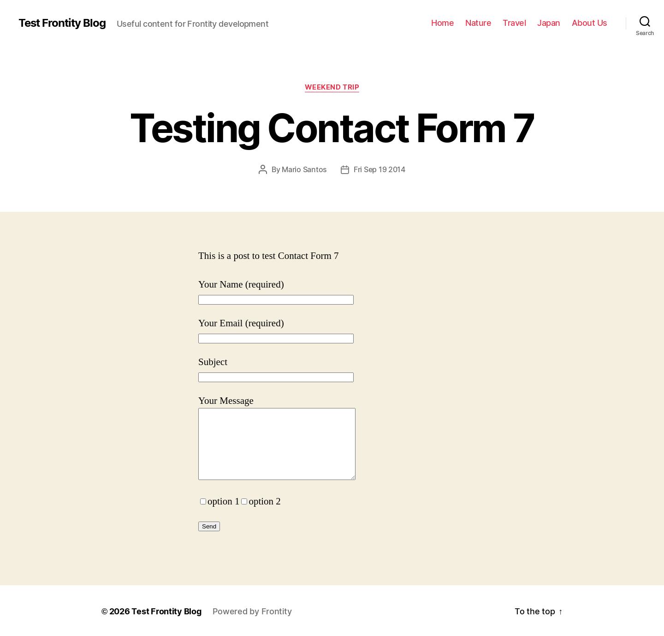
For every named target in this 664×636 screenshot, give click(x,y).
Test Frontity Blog (62, 23)
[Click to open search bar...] (645, 21)
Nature (478, 23)
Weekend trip (332, 87)
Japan (548, 23)
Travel (514, 23)
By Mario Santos (299, 169)
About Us (589, 23)
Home (442, 23)
